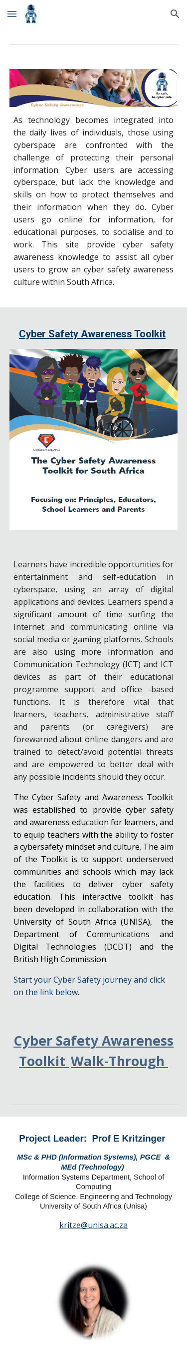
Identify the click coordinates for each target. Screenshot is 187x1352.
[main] (93, 201)
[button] (12, 13)
